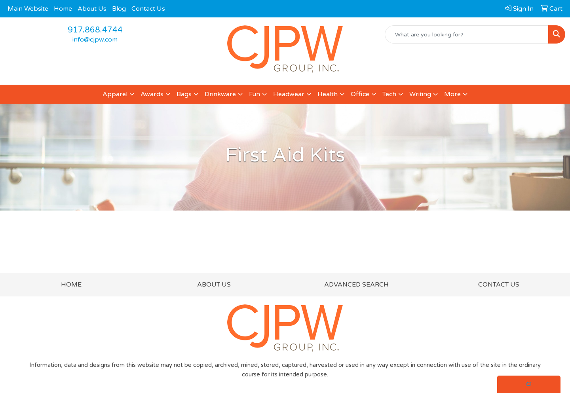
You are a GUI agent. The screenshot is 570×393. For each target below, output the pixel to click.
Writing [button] (420, 94)
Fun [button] (254, 94)
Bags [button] (184, 94)
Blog (119, 9)
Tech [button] (389, 94)
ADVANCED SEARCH (356, 285)
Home (63, 9)
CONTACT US (498, 285)
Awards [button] (152, 94)
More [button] (452, 94)
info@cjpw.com (95, 40)
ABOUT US (214, 285)
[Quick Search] (467, 34)
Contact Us (148, 9)
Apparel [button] (115, 94)
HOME (71, 285)
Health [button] (327, 94)
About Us (92, 9)
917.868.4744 (95, 30)
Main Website (28, 9)
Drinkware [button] (220, 94)
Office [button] (360, 94)
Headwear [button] (288, 94)
